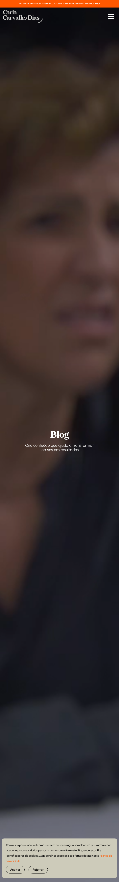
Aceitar (15, 870)
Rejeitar (38, 870)
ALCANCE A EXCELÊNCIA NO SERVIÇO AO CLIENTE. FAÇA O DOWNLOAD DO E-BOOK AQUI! (59, 3)
